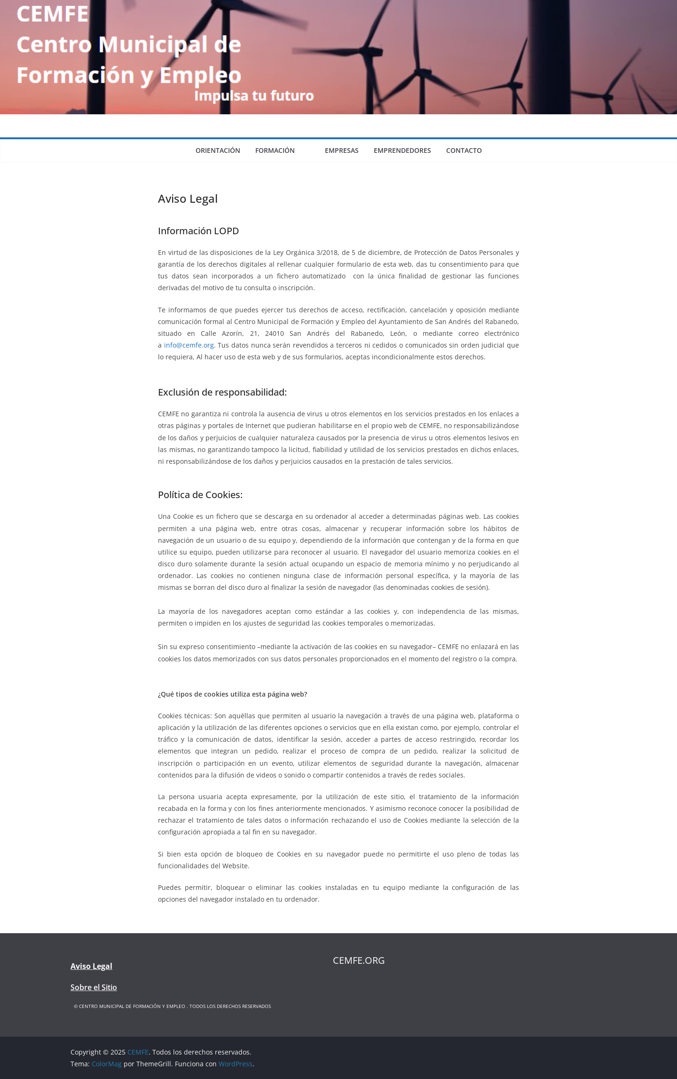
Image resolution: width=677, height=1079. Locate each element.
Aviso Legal (91, 966)
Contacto (464, 150)
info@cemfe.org (189, 345)
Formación (275, 150)
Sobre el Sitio (94, 987)
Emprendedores (402, 150)
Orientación (218, 150)
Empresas (342, 150)
